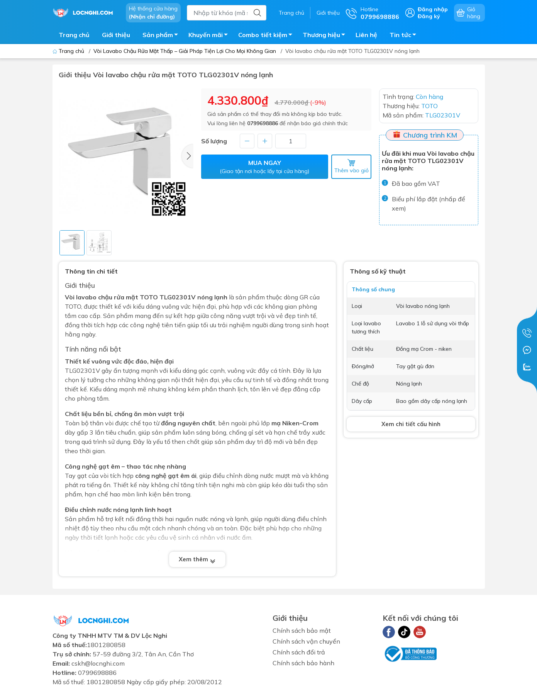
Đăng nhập (433, 9)
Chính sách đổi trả (299, 652)
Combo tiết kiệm (267, 36)
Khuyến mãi (210, 36)
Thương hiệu (326, 36)
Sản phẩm (162, 36)
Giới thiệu (328, 12)
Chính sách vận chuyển (306, 641)
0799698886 (262, 123)
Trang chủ (291, 12)
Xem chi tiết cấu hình (410, 424)
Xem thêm (197, 559)
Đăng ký (429, 16)
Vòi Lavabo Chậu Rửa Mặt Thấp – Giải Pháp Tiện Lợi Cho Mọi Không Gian (184, 51)
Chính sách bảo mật (302, 630)
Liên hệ (366, 35)
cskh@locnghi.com (98, 663)
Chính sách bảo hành (303, 663)
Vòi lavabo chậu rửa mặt (101, 297)
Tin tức (405, 36)
